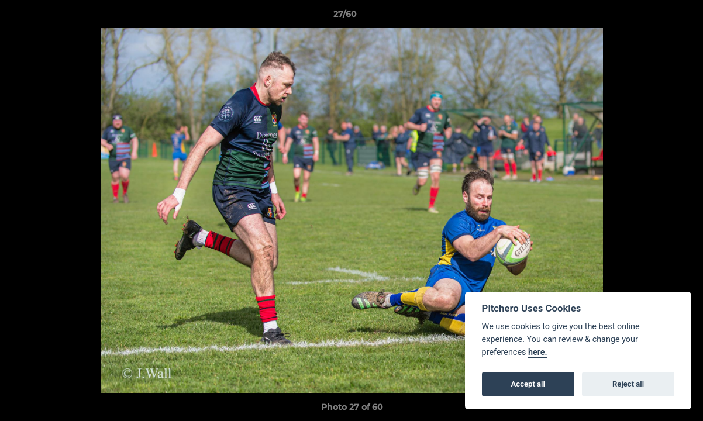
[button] (654, 17)
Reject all (628, 383)
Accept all (528, 383)
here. (537, 352)
